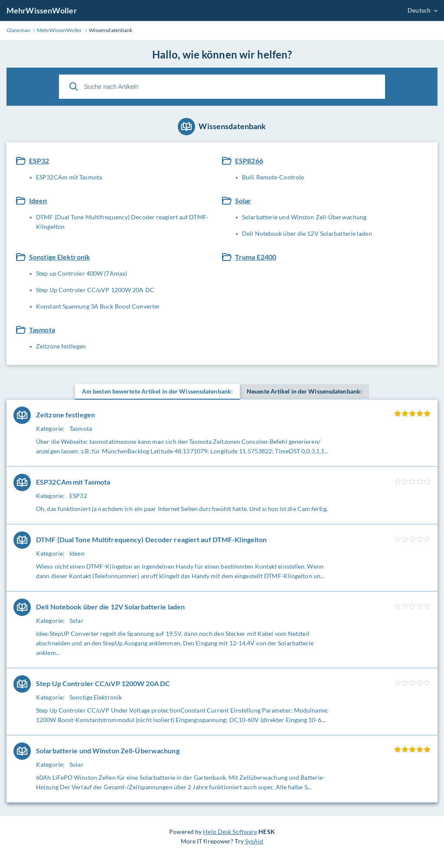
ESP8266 (249, 160)
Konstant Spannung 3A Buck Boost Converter (98, 306)
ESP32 (39, 160)
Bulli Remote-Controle (273, 177)
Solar (243, 200)
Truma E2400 (255, 257)
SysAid (254, 841)
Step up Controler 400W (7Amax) (81, 273)
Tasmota (42, 330)
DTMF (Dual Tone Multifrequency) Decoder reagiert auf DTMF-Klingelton (122, 221)
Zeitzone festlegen (61, 346)
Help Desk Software (230, 831)
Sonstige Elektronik (59, 257)
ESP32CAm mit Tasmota (69, 177)
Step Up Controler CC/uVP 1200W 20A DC (95, 289)
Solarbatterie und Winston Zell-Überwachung (304, 217)
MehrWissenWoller (42, 10)
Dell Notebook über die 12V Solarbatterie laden (307, 233)
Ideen (38, 200)
